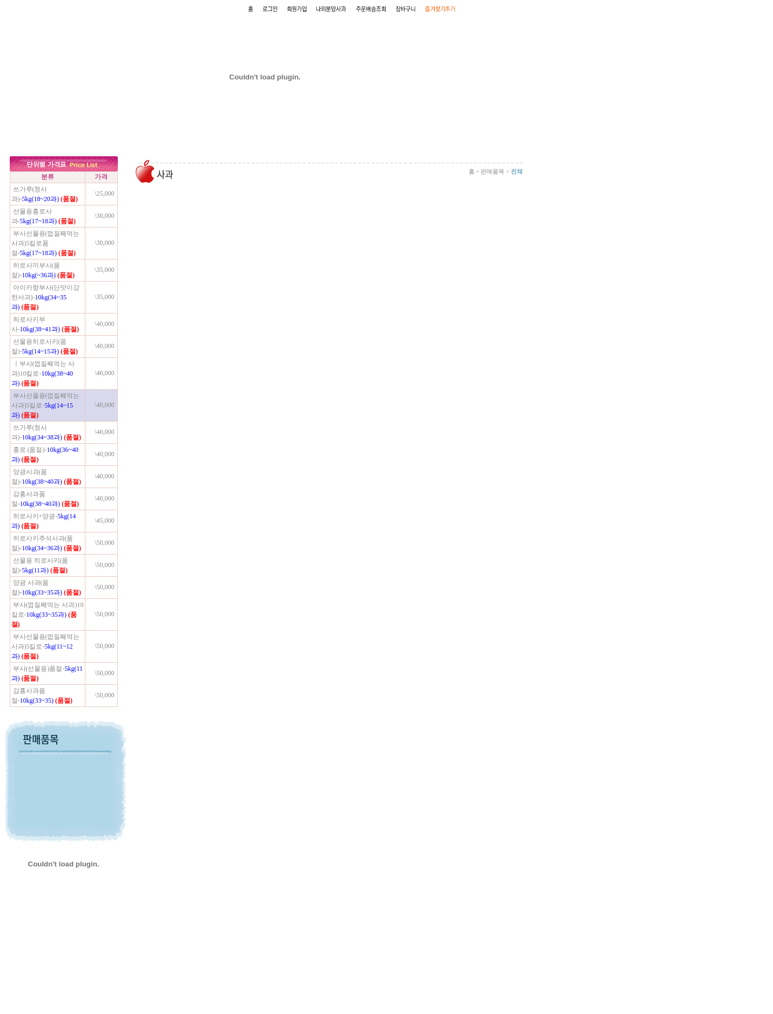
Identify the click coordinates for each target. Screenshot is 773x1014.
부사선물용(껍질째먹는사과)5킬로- (45, 405)
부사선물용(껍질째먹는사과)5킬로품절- (45, 243)
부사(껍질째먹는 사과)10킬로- (47, 614)
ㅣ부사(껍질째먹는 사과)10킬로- (43, 373)
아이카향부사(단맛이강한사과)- (45, 297)
